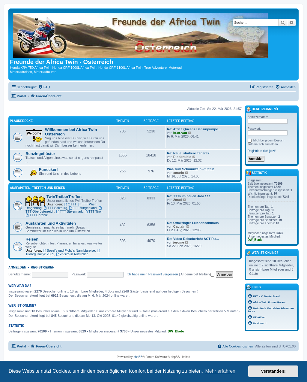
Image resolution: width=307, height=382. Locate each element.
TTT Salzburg (55, 208)
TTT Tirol (93, 211)
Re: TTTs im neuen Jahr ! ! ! (188, 196)
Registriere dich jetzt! (262, 151)
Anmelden (17, 267)
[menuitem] (44, 87)
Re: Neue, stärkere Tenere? (188, 153)
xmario (178, 172)
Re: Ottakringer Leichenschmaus (193, 223)
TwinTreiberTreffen (64, 196)
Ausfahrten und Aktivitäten (50, 223)
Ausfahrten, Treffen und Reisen (37, 187)
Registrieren (43, 267)
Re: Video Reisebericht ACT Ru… (193, 239)
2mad (177, 200)
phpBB (137, 357)
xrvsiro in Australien (72, 254)
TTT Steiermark (69, 211)
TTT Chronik (36, 215)
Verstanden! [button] (273, 371)
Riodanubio (182, 157)
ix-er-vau (180, 133)
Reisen (31, 239)
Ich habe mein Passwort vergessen (152, 274)
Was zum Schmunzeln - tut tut (190, 169)
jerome (178, 242)
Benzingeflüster (40, 153)
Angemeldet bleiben (197, 274)
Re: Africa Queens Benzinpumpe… (194, 129)
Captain (179, 226)
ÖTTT (70, 204)
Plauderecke (21, 121)
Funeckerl (48, 169)
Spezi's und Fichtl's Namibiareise (69, 250)
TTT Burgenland (83, 208)
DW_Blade (176, 331)
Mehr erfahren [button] (220, 371)
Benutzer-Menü (262, 109)
